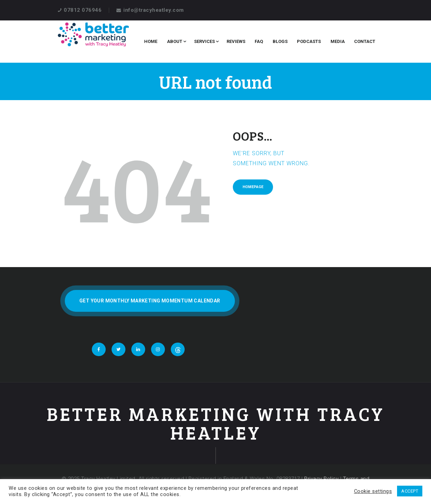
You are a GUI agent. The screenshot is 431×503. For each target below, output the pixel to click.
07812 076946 (83, 10)
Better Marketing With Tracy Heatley (216, 423)
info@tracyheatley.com (153, 10)
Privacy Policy (321, 479)
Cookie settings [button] (373, 491)
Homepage (253, 187)
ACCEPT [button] (409, 491)
